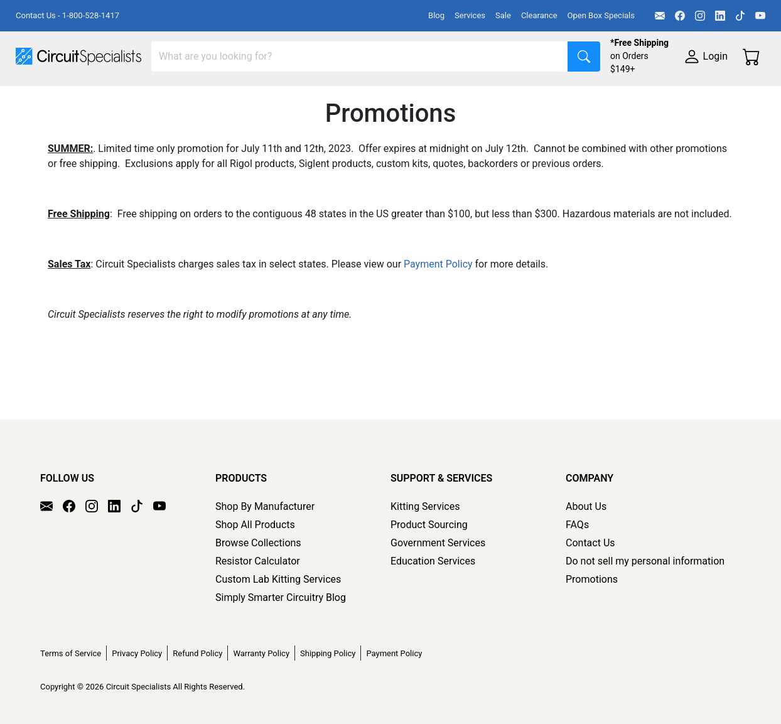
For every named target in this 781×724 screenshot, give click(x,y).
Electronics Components (677, 98)
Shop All (34, 98)
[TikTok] (740, 16)
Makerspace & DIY (392, 98)
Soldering (478, 98)
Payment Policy (438, 319)
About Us (586, 506)
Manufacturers (109, 98)
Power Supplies (294, 98)
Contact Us (590, 543)
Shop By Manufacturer (265, 506)
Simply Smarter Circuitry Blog (280, 597)
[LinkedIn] (720, 16)
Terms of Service (70, 653)
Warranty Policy (261, 653)
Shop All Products (255, 525)
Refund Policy (197, 653)
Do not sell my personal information (645, 561)
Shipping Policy (327, 653)
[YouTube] (760, 16)
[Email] (660, 16)
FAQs (577, 525)
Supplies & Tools (53, 123)
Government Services (437, 543)
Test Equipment (200, 98)
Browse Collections (258, 543)
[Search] (359, 56)
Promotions (592, 579)
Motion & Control (560, 98)
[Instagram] (700, 16)
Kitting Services (425, 506)
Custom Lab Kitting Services (278, 579)
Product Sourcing (429, 525)
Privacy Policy (137, 653)
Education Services (432, 561)
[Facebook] (680, 16)
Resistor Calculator (257, 561)
